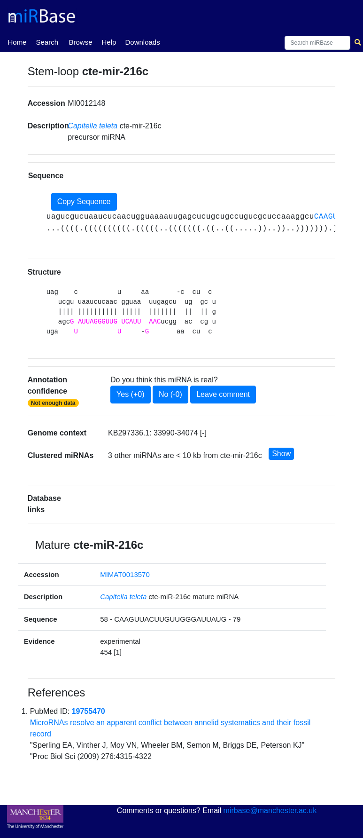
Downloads (142, 42)
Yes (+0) (130, 394)
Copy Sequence (84, 202)
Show (281, 454)
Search (47, 42)
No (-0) (170, 394)
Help (108, 42)
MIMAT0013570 (125, 574)
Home (17, 41)
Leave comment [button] (223, 394)
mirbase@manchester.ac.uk (270, 810)
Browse (80, 42)
